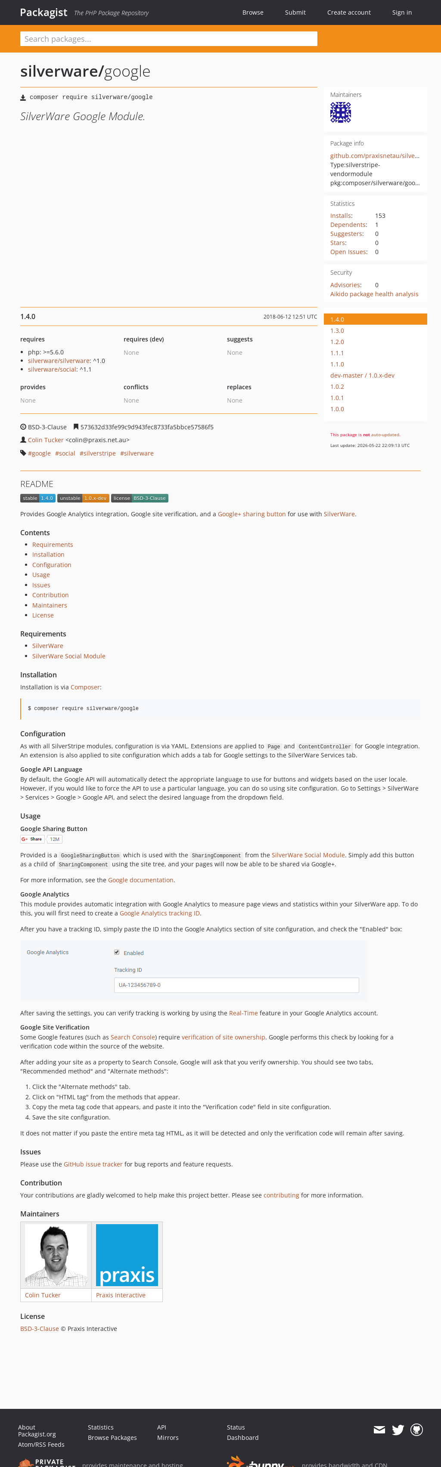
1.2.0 (337, 342)
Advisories (345, 285)
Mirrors (168, 1437)
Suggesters (346, 234)
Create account (349, 12)
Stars (337, 243)
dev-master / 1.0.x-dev (362, 375)
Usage (41, 575)
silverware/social (52, 369)
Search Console (133, 1037)
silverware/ (62, 70)
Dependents (348, 224)
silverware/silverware (59, 361)
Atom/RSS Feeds (41, 1444)
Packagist (44, 12)
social (67, 453)
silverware (139, 453)
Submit (295, 12)
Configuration (51, 565)
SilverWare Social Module (69, 656)
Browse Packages (112, 1437)
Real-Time (243, 1013)
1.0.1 (337, 398)
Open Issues (348, 252)
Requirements (52, 544)
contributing (281, 1195)
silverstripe (100, 453)
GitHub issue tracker (93, 1164)
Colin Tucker (46, 440)
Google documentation (141, 880)
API (161, 1427)
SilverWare (339, 514)
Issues (41, 585)
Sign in (402, 12)
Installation (48, 554)
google (41, 453)
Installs (340, 215)
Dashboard (243, 1437)
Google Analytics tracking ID (160, 913)
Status (236, 1427)
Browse (253, 12)
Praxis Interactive (121, 1295)
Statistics (101, 1427)
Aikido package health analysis (374, 294)
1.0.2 (337, 386)
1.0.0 (337, 409)
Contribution (50, 595)
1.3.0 (337, 330)
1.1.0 (337, 364)
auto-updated (385, 434)
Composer (85, 687)
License (43, 615)
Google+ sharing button (252, 514)
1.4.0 (337, 319)
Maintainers (49, 605)
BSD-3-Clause (39, 1328)
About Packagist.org (37, 1430)
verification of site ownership (223, 1037)
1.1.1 (337, 353)
